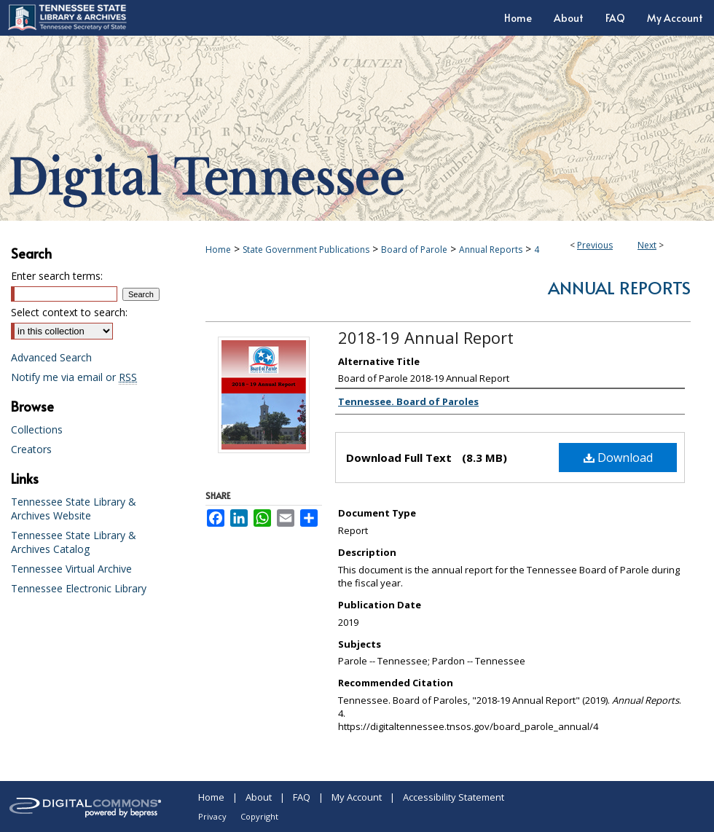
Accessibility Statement (453, 797)
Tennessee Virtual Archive (71, 569)
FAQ (301, 797)
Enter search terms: (57, 276)
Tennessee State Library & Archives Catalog (73, 542)
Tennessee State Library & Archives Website (73, 508)
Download (618, 458)
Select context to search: (69, 312)
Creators (31, 449)
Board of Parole (414, 249)
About (259, 797)
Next (647, 245)
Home (218, 249)
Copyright (259, 816)
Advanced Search (51, 357)
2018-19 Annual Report (426, 337)
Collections (37, 429)
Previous (595, 245)
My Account (357, 797)
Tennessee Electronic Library (78, 588)
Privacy (212, 816)
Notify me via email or (74, 377)
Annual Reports (490, 249)
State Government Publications (306, 249)
